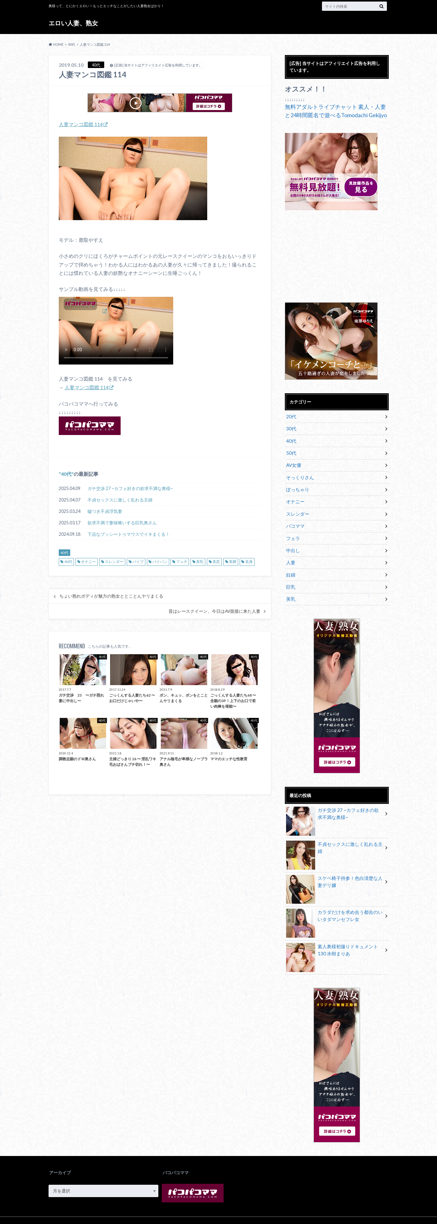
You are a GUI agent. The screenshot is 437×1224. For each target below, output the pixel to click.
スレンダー (114, 561)
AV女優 (293, 461)
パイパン (159, 561)
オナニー (88, 561)
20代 (290, 416)
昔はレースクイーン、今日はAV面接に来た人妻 (214, 610)
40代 (66, 473)
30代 (290, 427)
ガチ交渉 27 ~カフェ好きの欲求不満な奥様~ (130, 488)
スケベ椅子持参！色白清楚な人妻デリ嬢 (334, 870)
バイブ (138, 561)
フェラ (292, 530)
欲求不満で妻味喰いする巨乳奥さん (122, 522)
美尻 (216, 561)
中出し (292, 541)
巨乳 (290, 576)
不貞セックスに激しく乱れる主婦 (120, 499)
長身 (249, 561)
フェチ (181, 561)
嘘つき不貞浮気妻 (105, 511)
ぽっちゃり (297, 484)
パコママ (294, 519)
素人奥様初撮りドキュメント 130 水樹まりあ (334, 938)
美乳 (200, 561)
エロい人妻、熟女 (76, 23)
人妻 (290, 553)
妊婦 (290, 564)
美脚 (232, 561)
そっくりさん (299, 473)
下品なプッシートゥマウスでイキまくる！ (129, 533)
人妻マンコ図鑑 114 (81, 124)
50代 (290, 450)
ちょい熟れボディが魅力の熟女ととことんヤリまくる (111, 596)
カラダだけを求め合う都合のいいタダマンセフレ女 (334, 904)
